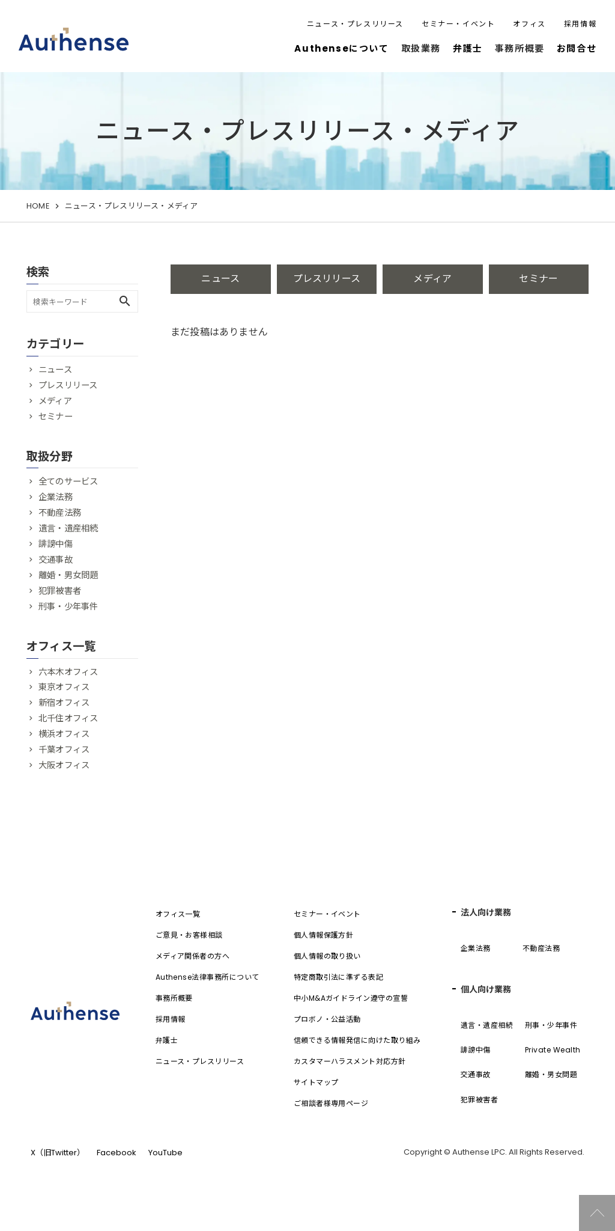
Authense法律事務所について (207, 977)
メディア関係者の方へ (193, 956)
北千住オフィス (68, 718)
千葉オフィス (63, 750)
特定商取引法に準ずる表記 (339, 977)
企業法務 (55, 497)
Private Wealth (553, 1050)
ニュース (220, 279)
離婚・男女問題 (68, 575)
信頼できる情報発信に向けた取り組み (357, 1040)
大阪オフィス (63, 765)
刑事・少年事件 (68, 606)
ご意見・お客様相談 (189, 935)
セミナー (538, 279)
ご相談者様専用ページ (331, 1103)
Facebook (116, 1152)
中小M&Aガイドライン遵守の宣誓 (351, 998)
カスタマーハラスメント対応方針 (350, 1061)
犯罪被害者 (59, 591)
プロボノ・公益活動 (327, 1019)
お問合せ (576, 48)
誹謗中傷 (55, 544)
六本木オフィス (68, 672)
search (125, 301)
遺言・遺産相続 (68, 528)
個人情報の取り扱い (327, 956)
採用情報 (580, 24)
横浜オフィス (63, 734)
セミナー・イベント (458, 24)
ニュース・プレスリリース (355, 24)
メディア (432, 279)
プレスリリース (326, 279)
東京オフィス (63, 687)
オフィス (529, 24)
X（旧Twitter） (58, 1152)
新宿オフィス (63, 703)
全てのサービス (68, 481)
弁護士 (468, 48)
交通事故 (55, 560)
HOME (37, 206)
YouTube (165, 1152)
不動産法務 (59, 513)
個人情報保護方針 (324, 935)
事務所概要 (174, 998)
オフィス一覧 (178, 914)
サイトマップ (316, 1082)
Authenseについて (341, 48)
